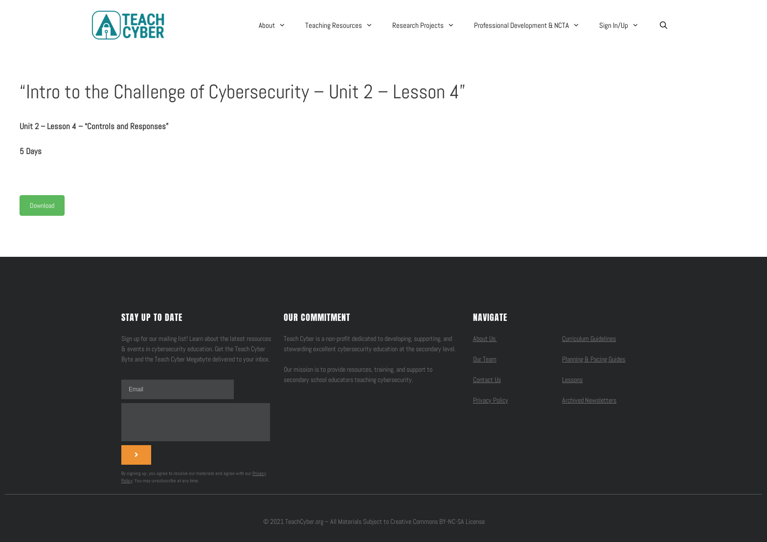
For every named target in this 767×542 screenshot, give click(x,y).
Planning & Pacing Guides (593, 359)
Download (42, 205)
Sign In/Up (624, 25)
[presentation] (195, 422)
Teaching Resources (344, 25)
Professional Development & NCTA (531, 25)
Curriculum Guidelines (589, 338)
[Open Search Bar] (663, 25)
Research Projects (428, 25)
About (277, 25)
